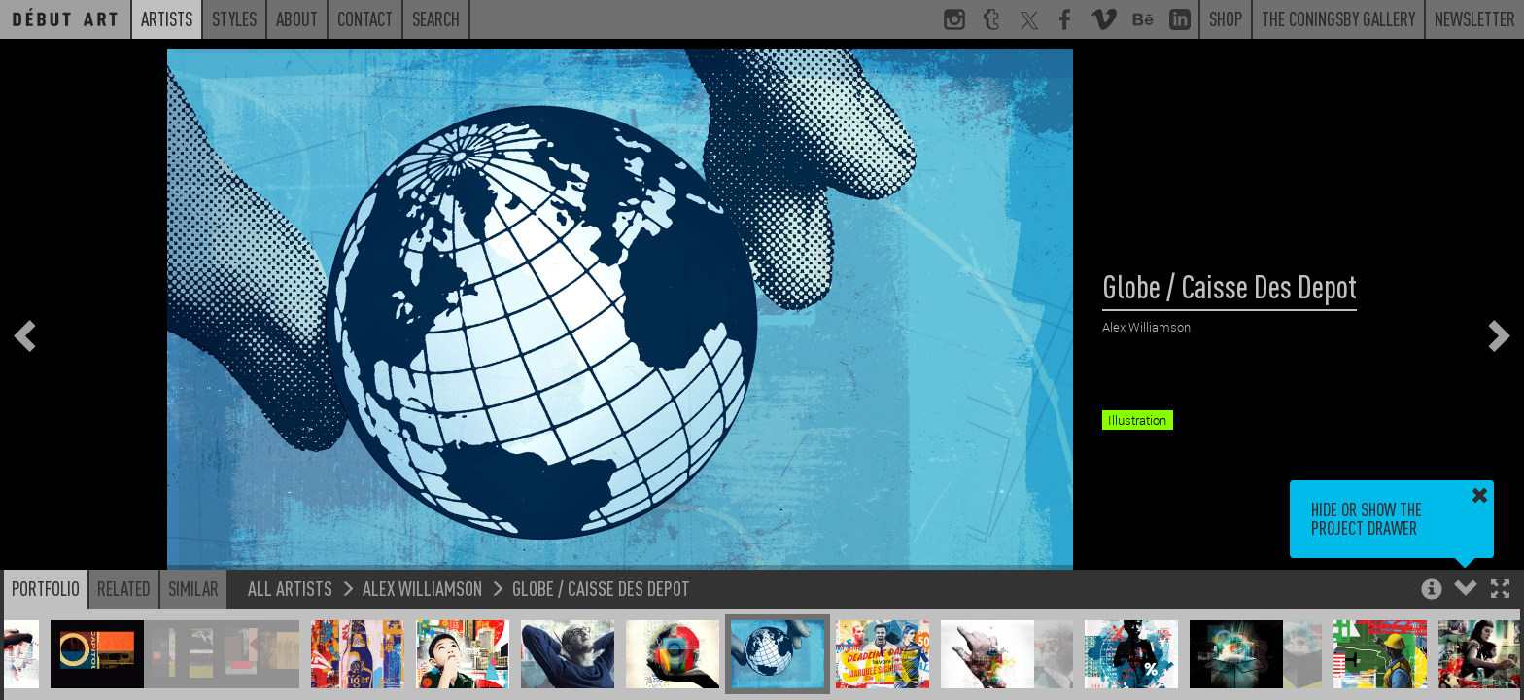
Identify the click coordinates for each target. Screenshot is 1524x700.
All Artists (290, 588)
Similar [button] (193, 588)
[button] (1500, 591)
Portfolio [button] (46, 588)
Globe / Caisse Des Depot (601, 588)
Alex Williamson (422, 588)
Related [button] (124, 588)
